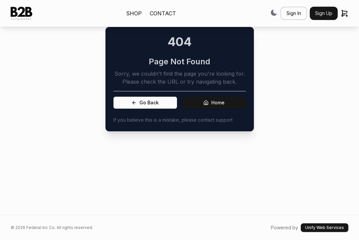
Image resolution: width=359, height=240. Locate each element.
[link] (21, 13)
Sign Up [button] (323, 13)
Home (214, 102)
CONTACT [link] (163, 13)
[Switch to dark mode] (274, 12)
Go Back (145, 102)
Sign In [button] (293, 13)
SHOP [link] (134, 13)
